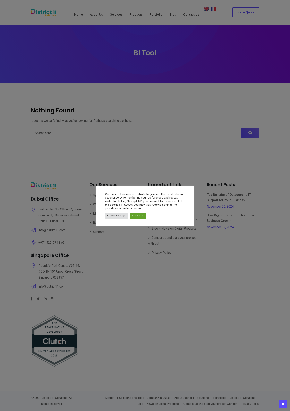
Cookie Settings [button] (116, 215)
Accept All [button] (138, 215)
